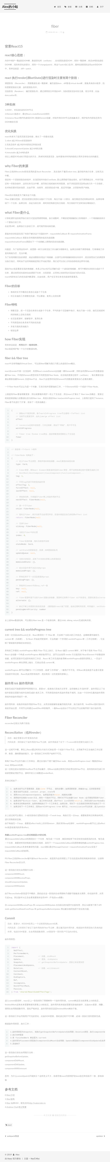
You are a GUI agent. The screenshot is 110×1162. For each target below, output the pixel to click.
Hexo (9, 1158)
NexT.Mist (35, 1158)
